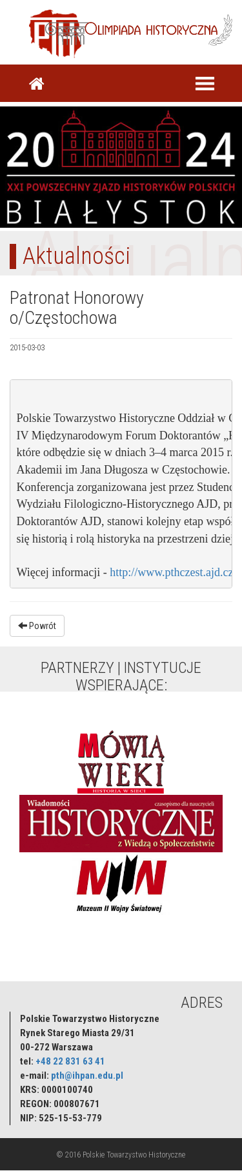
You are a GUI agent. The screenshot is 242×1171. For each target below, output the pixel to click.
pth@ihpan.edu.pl (87, 1075)
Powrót (37, 626)
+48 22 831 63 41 (70, 1061)
